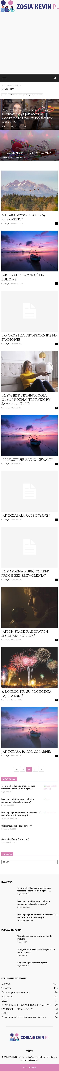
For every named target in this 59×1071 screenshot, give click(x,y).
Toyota (6, 988)
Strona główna (7, 85)
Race (4, 95)
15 (35, 769)
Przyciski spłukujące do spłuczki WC (26, 1005)
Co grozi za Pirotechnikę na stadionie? (29, 337)
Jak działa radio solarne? (26, 751)
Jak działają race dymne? (25, 515)
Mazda (5, 984)
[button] (55, 78)
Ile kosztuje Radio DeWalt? (27, 459)
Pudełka (7, 996)
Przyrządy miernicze (15, 992)
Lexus (5, 1001)
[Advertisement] (29, 43)
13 (23, 769)
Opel (4, 1013)
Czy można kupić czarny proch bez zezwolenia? (25, 573)
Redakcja (5, 127)
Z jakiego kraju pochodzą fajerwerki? (26, 693)
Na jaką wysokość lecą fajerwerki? (23, 217)
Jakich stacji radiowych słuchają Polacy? (24, 633)
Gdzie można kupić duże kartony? (16, 826)
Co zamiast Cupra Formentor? (15, 839)
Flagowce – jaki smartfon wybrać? (32, 963)
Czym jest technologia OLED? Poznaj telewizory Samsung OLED (25, 399)
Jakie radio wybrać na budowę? (22, 277)
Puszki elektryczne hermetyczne (23, 1017)
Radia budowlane (15, 95)
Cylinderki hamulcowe (17, 1009)
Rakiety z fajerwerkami (33, 95)
